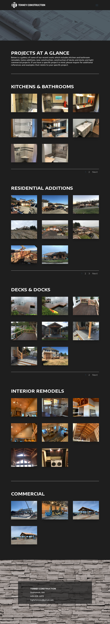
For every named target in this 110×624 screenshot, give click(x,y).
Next (95, 172)
